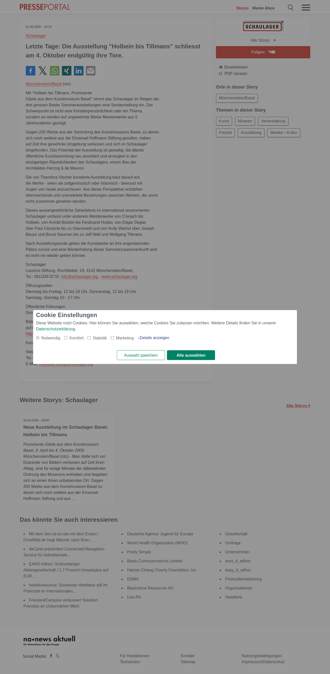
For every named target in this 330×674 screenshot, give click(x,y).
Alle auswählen (191, 355)
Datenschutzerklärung (55, 329)
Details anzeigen (154, 338)
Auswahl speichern (141, 355)
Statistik (100, 338)
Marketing (125, 338)
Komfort (76, 338)
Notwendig (50, 338)
